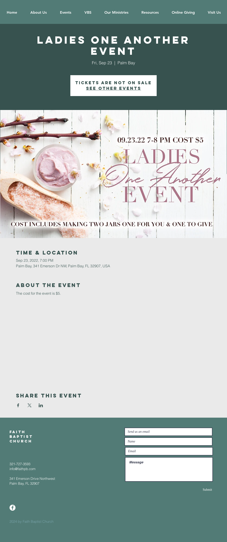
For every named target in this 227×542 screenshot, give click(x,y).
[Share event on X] (29, 405)
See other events (113, 88)
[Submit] (195, 490)
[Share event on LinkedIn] (41, 405)
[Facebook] (12, 508)
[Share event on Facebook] (18, 405)
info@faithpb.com (22, 469)
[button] (38, 12)
